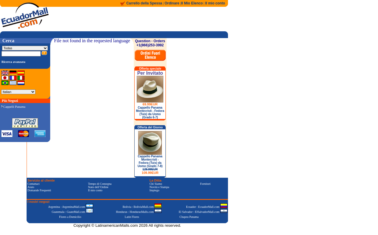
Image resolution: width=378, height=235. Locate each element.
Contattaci (33, 183)
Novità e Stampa (159, 187)
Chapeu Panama (189, 216)
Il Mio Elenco (192, 3)
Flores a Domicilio (70, 216)
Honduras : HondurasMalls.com (139, 211)
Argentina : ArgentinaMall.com (70, 206)
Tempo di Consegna (100, 183)
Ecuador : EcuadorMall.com (206, 206)
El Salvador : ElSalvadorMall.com (203, 211)
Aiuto (30, 187)
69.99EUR (150, 104)
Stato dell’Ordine (98, 187)
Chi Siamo (155, 183)
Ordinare (172, 3)
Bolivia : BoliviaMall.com (142, 206)
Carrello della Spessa (144, 3)
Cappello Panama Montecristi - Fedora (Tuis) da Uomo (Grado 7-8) (150, 164)
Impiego (154, 190)
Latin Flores (132, 216)
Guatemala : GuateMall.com (72, 211)
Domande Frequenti (39, 190)
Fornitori (205, 183)
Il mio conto (215, 3)
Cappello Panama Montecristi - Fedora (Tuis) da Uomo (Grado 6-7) (150, 112)
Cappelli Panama (13, 106)
